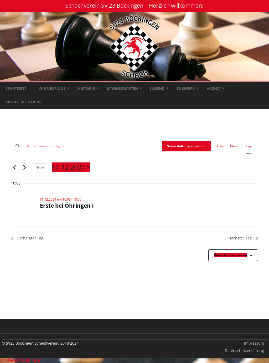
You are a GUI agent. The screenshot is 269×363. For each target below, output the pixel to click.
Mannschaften (122, 88)
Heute (40, 167)
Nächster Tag (243, 238)
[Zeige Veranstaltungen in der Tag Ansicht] (248, 146)
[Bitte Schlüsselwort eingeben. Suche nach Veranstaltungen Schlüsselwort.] (86, 146)
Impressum (254, 343)
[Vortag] (14, 167)
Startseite (16, 88)
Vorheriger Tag (27, 238)
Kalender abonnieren (230, 255)
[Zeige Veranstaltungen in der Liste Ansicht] (220, 146)
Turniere (186, 88)
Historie (86, 88)
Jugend (157, 88)
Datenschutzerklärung (244, 350)
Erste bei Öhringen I (67, 205)
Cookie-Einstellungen (21, 360)
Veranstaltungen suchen (186, 146)
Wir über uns (52, 88)
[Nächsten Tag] (24, 167)
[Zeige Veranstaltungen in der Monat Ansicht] (235, 146)
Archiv (214, 88)
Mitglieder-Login (23, 101)
